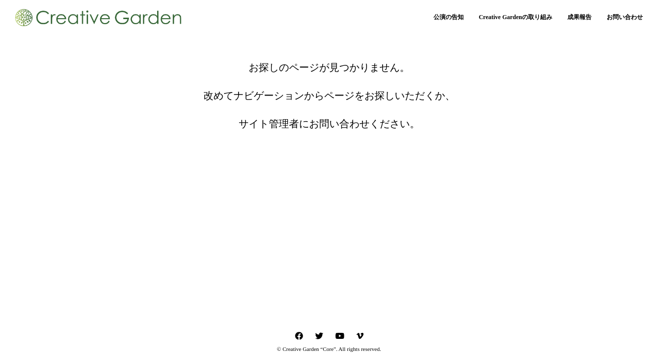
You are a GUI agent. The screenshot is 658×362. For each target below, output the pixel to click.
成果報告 (579, 17)
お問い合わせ (625, 17)
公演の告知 (448, 17)
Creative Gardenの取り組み (515, 17)
